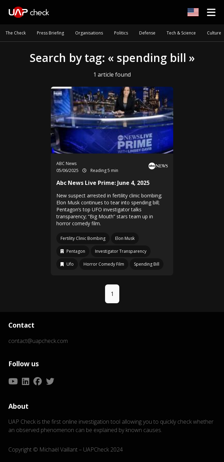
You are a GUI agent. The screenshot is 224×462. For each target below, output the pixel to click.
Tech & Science (181, 33)
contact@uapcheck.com (38, 341)
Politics (121, 33)
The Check (16, 33)
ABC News (66, 163)
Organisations (89, 33)
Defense (147, 33)
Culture (214, 33)
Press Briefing (50, 33)
